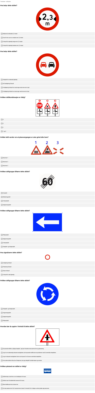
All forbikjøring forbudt (8, 83)
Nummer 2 (5, 161)
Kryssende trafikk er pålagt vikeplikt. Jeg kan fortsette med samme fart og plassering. (23, 348)
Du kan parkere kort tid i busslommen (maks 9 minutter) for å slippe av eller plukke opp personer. (26, 388)
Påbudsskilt (6, 235)
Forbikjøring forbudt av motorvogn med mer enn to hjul (16, 91)
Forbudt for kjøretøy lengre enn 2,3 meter (12, 41)
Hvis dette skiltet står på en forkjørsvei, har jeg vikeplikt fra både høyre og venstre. (22, 360)
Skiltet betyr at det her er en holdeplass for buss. (14, 376)
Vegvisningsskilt (7, 312)
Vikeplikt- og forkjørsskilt (9, 246)
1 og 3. (4, 131)
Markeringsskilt (6, 197)
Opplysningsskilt (7, 204)
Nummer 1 (5, 157)
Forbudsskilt (6, 201)
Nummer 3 (5, 165)
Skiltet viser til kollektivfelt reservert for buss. (13, 380)
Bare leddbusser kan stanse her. (10, 384)
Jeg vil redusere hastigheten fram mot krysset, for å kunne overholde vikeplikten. (22, 356)
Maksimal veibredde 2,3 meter (10, 33)
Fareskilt (5, 193)
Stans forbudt (6, 270)
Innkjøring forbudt (7, 262)
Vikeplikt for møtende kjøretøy (10, 79)
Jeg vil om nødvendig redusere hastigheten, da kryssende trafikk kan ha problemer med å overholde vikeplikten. (29, 352)
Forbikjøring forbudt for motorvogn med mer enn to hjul (16, 87)
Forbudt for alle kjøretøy (8, 274)
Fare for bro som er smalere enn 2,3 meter (13, 37)
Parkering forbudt (7, 266)
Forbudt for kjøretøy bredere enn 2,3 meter (13, 45)
